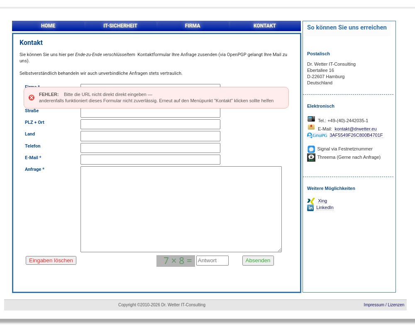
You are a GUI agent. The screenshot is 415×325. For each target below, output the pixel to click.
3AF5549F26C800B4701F (356, 135)
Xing (322, 200)
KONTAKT (265, 26)
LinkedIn (325, 207)
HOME (48, 26)
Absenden (258, 263)
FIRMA (192, 26)
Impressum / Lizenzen (384, 305)
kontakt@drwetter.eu (355, 128)
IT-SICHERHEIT (120, 26)
